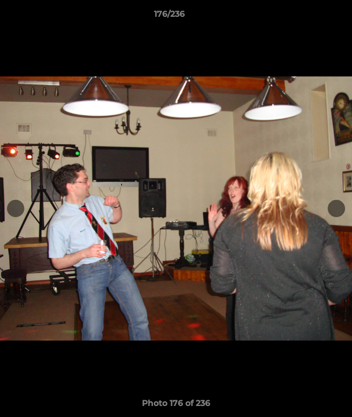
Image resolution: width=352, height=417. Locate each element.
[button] (310, 17)
